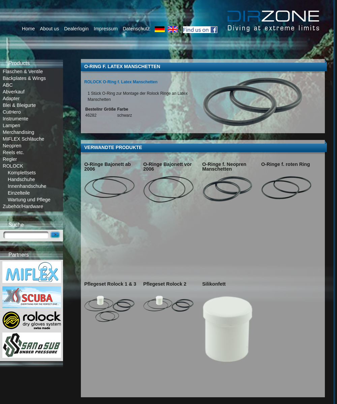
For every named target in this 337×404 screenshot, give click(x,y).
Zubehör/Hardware (23, 206)
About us (49, 28)
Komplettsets (22, 172)
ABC (8, 85)
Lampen (11, 125)
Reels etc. (13, 152)
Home (28, 28)
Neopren (12, 145)
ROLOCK (13, 166)
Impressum (106, 28)
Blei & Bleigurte (19, 105)
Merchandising (18, 132)
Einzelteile (19, 193)
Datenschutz (136, 28)
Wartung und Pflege (29, 199)
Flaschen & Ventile (23, 71)
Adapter (11, 98)
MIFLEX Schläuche (23, 139)
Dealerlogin (76, 28)
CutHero (12, 112)
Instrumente (15, 118)
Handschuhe (21, 179)
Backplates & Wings (24, 78)
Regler (10, 159)
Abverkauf (14, 91)
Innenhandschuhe (27, 186)
